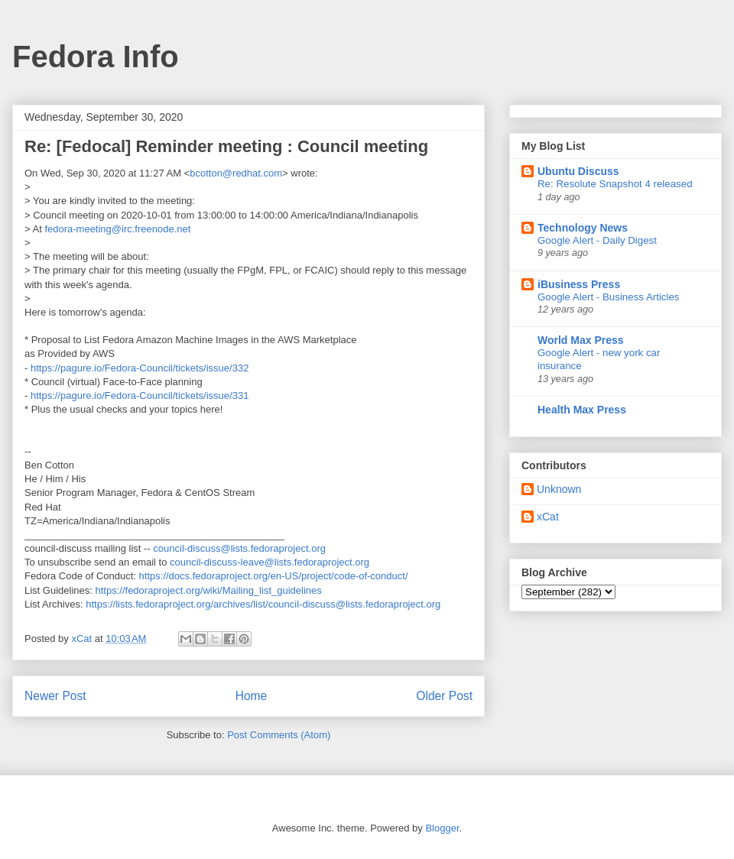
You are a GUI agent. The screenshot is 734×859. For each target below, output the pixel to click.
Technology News (583, 228)
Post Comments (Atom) (278, 735)
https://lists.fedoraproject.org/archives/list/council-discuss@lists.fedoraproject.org (263, 604)
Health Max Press (582, 410)
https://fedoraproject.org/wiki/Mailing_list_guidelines (209, 590)
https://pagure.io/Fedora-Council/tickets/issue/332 (139, 368)
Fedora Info (95, 56)
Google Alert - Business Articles (609, 297)
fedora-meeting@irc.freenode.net (117, 229)
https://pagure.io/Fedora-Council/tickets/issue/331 (139, 395)
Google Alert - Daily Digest (597, 240)
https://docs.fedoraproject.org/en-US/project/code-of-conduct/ (273, 576)
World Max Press (581, 340)
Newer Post (55, 695)
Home (251, 695)
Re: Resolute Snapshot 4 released (615, 184)
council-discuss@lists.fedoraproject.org (239, 548)
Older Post (444, 695)
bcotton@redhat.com (236, 173)
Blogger (442, 828)
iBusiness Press (579, 284)
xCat (548, 517)
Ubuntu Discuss (578, 171)
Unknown (559, 489)
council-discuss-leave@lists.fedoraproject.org (269, 562)
